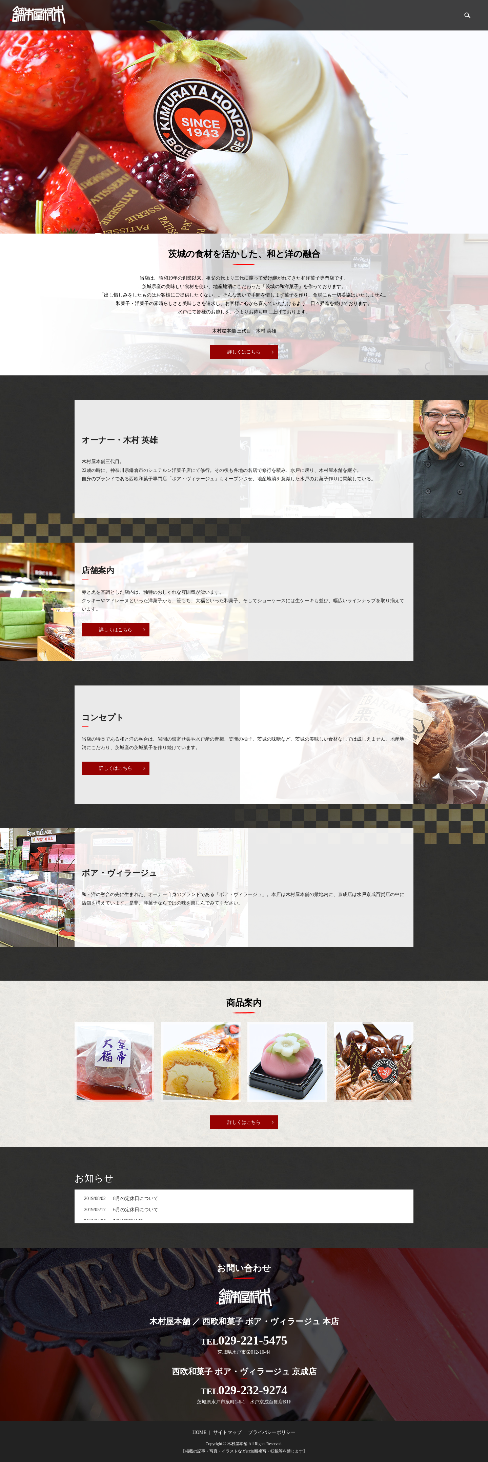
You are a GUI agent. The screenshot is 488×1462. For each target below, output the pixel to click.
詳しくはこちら (244, 351)
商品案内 (441, 15)
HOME (383, 15)
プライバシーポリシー (272, 1432)
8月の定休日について (135, 1198)
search (467, 15)
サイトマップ (227, 1432)
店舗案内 (411, 15)
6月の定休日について (135, 1209)
